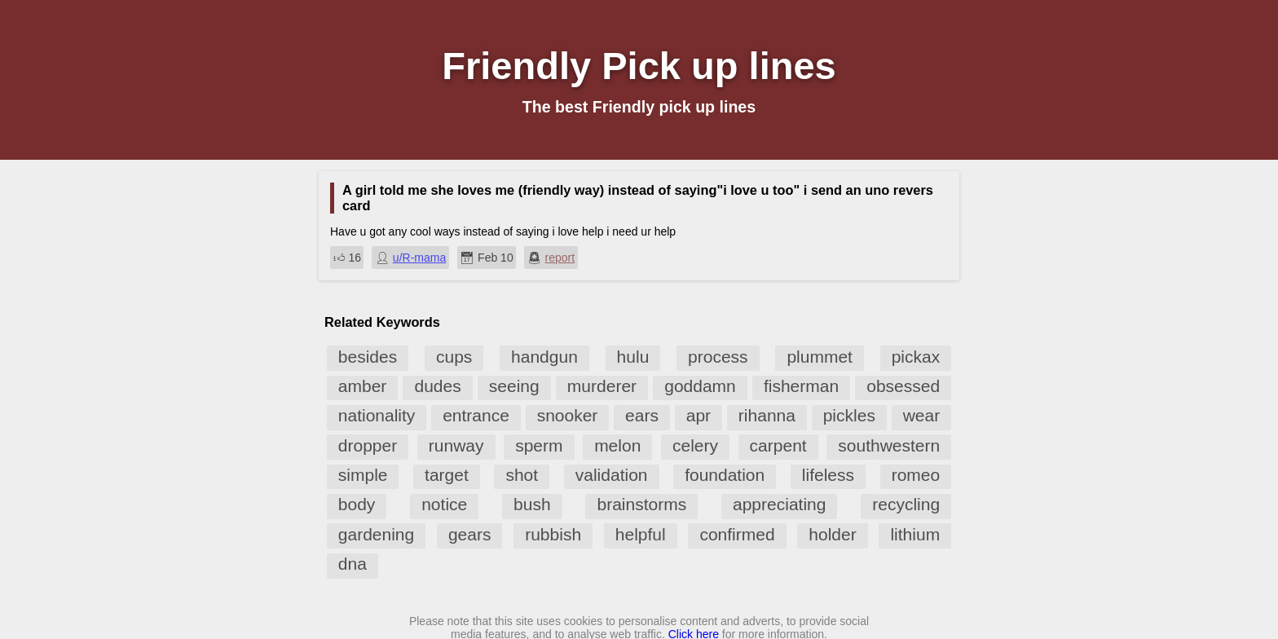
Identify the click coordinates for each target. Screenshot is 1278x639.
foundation (725, 474)
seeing (514, 386)
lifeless (828, 474)
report (560, 257)
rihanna (766, 415)
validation (611, 474)
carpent (778, 445)
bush (532, 504)
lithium (915, 534)
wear (922, 415)
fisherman (801, 386)
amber (362, 386)
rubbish (553, 534)
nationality (377, 415)
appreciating (779, 504)
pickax (916, 356)
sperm (538, 445)
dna (352, 563)
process (718, 356)
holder (832, 534)
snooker (567, 415)
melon (617, 445)
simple (363, 474)
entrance (476, 415)
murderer (602, 386)
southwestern (889, 445)
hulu (633, 356)
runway (456, 445)
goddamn (700, 386)
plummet (820, 356)
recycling (906, 504)
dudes (437, 386)
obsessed (903, 386)
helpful (640, 534)
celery (695, 445)
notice (444, 504)
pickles (849, 415)
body (357, 504)
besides (367, 356)
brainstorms (641, 504)
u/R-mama (419, 257)
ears (642, 415)
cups (454, 356)
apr (698, 415)
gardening (376, 534)
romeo (916, 474)
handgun (544, 356)
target (447, 474)
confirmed (736, 534)
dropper (367, 445)
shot (521, 474)
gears (469, 534)
